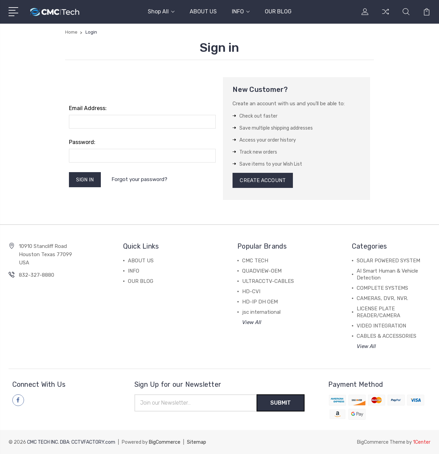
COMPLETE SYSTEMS (382, 288)
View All (251, 322)
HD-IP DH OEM (260, 302)
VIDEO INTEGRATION (381, 326)
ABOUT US (203, 11)
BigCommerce (164, 442)
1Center (421, 442)
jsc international (261, 312)
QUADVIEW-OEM (262, 271)
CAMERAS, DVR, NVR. (382, 298)
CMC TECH (255, 261)
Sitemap (196, 442)
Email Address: (88, 108)
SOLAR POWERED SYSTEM (388, 261)
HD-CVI (251, 291)
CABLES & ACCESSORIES (386, 336)
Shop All (161, 11)
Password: (82, 142)
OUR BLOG (278, 11)
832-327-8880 (36, 275)
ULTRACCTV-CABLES (268, 281)
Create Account (262, 180)
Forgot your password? (139, 179)
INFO (241, 11)
